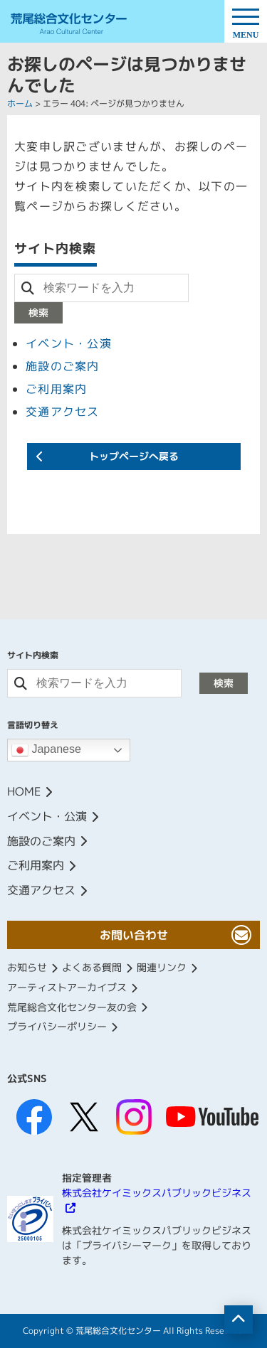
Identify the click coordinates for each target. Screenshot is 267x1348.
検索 (38, 312)
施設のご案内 (63, 366)
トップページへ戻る (134, 456)
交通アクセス (63, 411)
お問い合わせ (134, 935)
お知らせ (27, 967)
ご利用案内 (56, 389)
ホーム (20, 103)
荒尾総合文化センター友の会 (72, 1007)
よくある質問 (92, 967)
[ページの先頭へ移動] (238, 1319)
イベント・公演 (69, 343)
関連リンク (162, 967)
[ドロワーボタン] (245, 21)
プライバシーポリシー (57, 1026)
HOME (24, 791)
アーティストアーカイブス (67, 987)
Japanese (46, 750)
